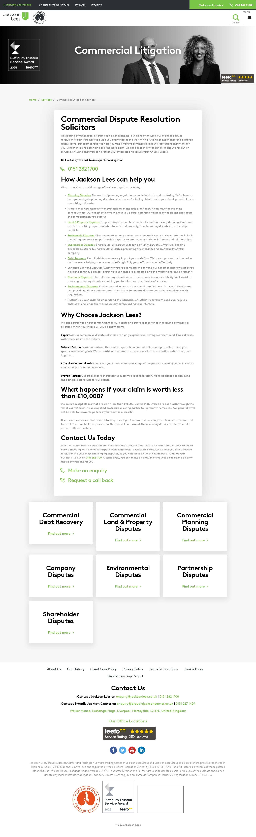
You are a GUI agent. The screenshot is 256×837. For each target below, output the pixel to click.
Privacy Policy (133, 669)
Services (46, 99)
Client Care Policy (103, 669)
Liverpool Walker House (54, 4)
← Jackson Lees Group (17, 4)
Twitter (123, 750)
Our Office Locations (128, 721)
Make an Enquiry (211, 5)
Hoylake (96, 4)
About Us (54, 669)
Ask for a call (244, 5)
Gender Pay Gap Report (125, 676)
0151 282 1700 (94, 457)
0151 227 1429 (185, 703)
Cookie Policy (194, 669)
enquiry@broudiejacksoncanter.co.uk (145, 703)
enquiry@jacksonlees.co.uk (136, 696)
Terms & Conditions (163, 669)
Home (33, 99)
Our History (75, 669)
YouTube (132, 750)
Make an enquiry (87, 470)
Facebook (113, 750)
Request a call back (90, 480)
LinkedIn (141, 750)
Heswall (80, 4)
